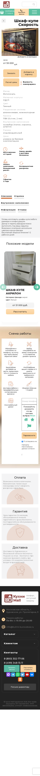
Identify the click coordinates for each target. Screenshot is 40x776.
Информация (8, 210)
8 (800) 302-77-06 (14, 726)
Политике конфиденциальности (30, 451)
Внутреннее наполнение (15, 203)
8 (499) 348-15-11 (13, 730)
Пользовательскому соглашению (29, 457)
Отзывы (22, 210)
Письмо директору (20, 753)
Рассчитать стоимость (28, 736)
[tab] (6, 197)
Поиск (33, 4)
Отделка (19, 196)
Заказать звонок (11, 736)
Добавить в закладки (27, 57)
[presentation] (3, 287)
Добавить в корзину (29, 73)
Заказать (11, 73)
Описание (6, 196)
